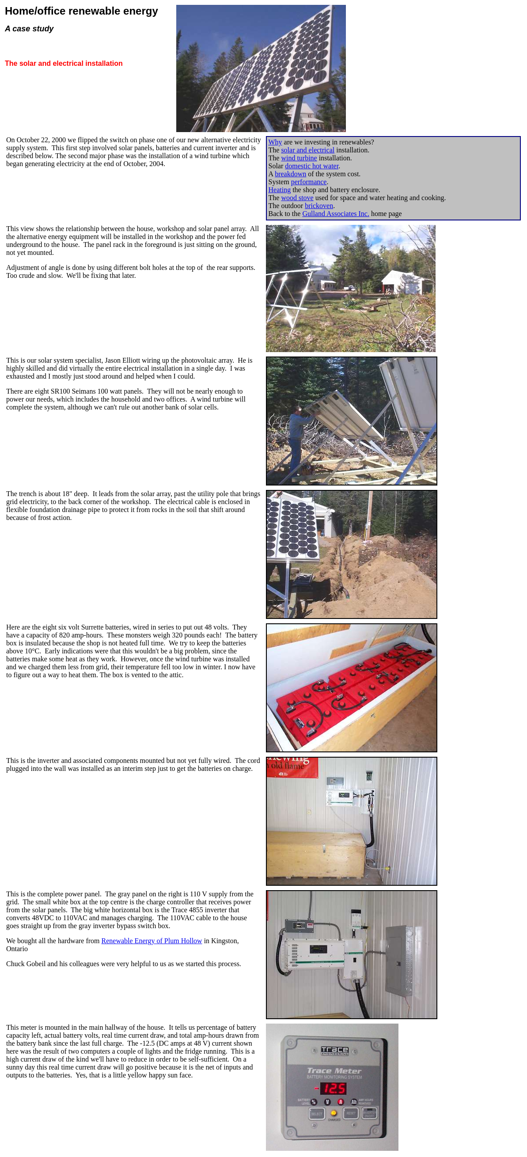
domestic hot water (311, 166)
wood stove (297, 197)
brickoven (319, 205)
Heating (280, 189)
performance (309, 182)
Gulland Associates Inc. (335, 213)
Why (275, 142)
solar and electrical (307, 150)
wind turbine (299, 158)
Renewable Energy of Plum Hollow (152, 941)
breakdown (290, 174)
